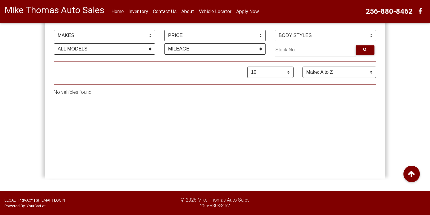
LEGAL (10, 200)
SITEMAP (43, 200)
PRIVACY (26, 200)
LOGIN (59, 200)
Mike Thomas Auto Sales (224, 200)
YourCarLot (36, 205)
